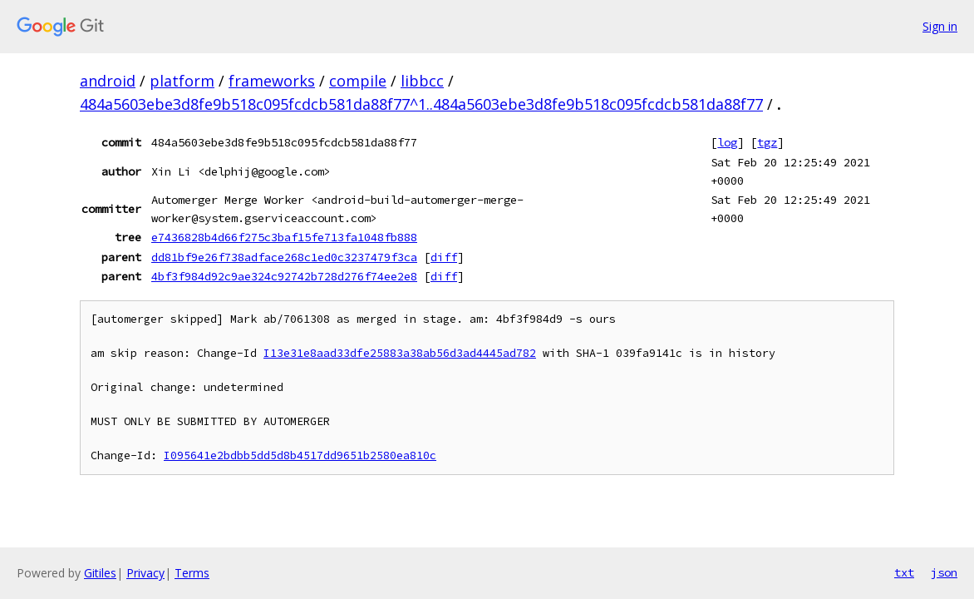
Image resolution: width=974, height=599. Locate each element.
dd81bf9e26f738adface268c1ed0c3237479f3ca (284, 257)
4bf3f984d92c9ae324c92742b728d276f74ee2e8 (284, 276)
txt (904, 572)
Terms (192, 573)
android (107, 81)
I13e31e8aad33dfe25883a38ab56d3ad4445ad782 (399, 353)
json (944, 572)
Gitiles (100, 573)
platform (182, 81)
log (727, 142)
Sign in (939, 26)
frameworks (272, 81)
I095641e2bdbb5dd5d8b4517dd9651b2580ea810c (300, 455)
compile (357, 81)
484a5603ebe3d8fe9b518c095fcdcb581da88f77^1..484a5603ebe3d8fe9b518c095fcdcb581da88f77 (421, 104)
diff (443, 257)
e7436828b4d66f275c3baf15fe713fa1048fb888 (284, 237)
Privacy (145, 573)
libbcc (422, 81)
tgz (767, 142)
